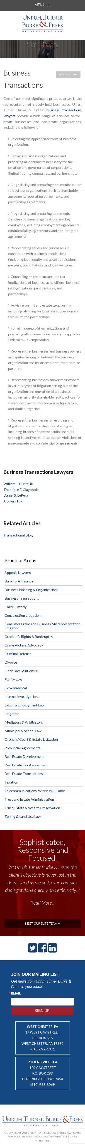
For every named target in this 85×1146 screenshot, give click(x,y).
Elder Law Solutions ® (22, 671)
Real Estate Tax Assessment (26, 765)
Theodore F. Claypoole (21, 489)
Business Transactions (22, 598)
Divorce (11, 662)
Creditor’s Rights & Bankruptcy (29, 636)
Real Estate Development (24, 756)
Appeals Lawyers (18, 572)
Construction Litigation (23, 615)
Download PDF (68, 74)
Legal (37, 1136)
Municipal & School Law (23, 731)
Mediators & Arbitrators (24, 722)
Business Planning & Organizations (31, 589)
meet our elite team (42, 923)
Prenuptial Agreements (22, 748)
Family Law (13, 679)
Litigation (12, 713)
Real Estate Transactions (24, 773)
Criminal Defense (18, 653)
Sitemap (27, 1136)
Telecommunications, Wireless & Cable (35, 790)
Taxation (11, 782)
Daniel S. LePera (15, 495)
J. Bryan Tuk (12, 501)
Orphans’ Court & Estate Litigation (31, 739)
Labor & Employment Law (24, 705)
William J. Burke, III (18, 483)
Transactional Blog (18, 535)
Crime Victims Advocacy (24, 645)
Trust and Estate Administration (29, 799)
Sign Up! (42, 1011)
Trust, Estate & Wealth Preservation (32, 808)
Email (16, 993)
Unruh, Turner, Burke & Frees (42, 23)
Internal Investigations (22, 696)
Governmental (16, 688)
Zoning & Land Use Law (23, 816)
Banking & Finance (19, 581)
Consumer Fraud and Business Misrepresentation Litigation (42, 626)
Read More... (42, 903)
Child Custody (16, 607)
